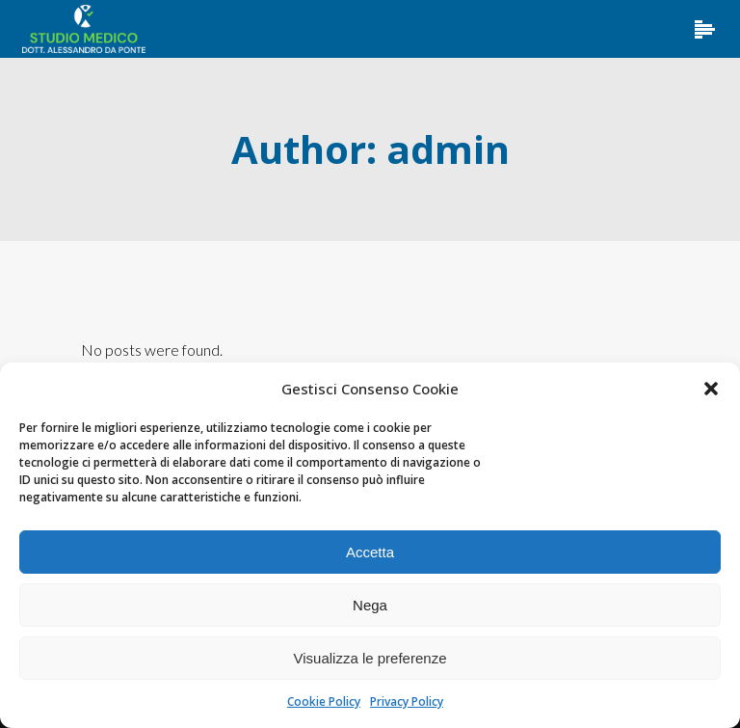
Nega (370, 605)
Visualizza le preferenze (370, 658)
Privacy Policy (406, 701)
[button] (711, 388)
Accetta (370, 552)
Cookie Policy (323, 701)
